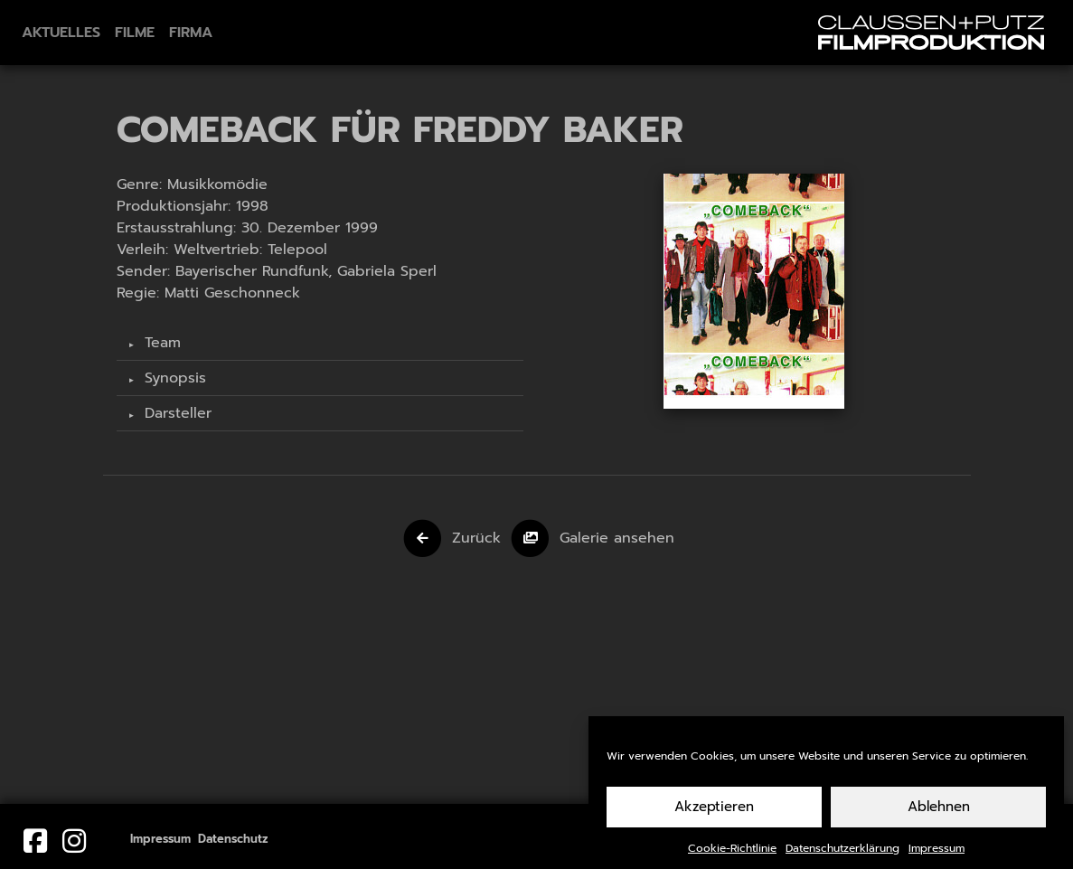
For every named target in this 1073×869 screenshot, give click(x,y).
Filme (135, 32)
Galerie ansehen (617, 538)
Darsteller (175, 413)
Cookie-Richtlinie (732, 856)
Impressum (936, 856)
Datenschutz (233, 838)
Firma (190, 32)
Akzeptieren (714, 815)
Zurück (476, 538)
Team (160, 343)
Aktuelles (61, 32)
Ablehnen (939, 815)
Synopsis (172, 378)
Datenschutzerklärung (842, 856)
